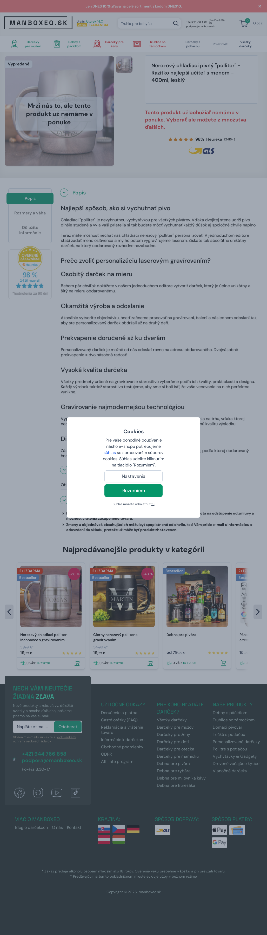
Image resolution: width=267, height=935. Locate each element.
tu (153, 504)
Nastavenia (133, 476)
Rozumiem (133, 490)
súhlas (110, 452)
